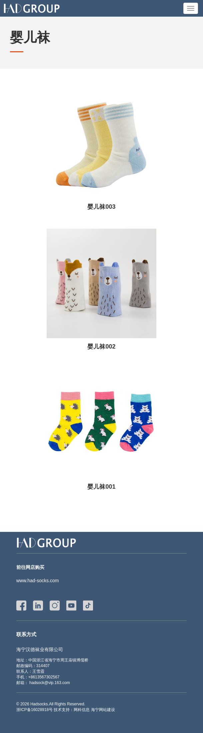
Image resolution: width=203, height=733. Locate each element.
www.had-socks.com (37, 580)
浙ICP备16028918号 (34, 709)
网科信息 (82, 709)
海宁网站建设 (103, 709)
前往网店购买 (30, 567)
